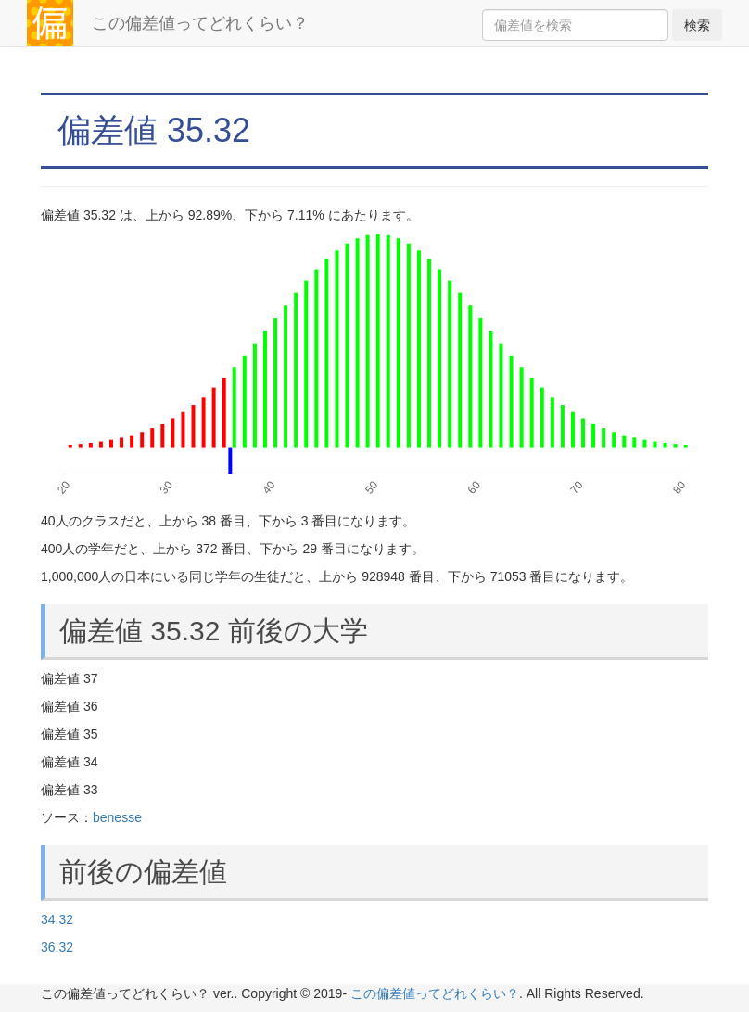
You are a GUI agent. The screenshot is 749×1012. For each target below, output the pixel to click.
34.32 (57, 919)
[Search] (575, 25)
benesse (117, 817)
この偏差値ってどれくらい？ (200, 23)
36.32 (57, 947)
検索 (697, 25)
